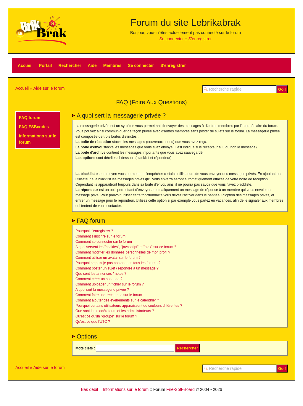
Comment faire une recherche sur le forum (108, 295)
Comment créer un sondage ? (99, 279)
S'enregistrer (200, 38)
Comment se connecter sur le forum (103, 242)
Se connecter (171, 38)
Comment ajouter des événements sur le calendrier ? (117, 300)
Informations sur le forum (126, 389)
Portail (45, 65)
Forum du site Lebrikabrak (185, 22)
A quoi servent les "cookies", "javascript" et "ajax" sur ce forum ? (125, 247)
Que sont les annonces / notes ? (100, 274)
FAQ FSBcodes (34, 126)
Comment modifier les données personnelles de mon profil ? (122, 252)
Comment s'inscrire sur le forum (100, 236)
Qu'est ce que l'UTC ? (92, 322)
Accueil (25, 65)
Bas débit (89, 389)
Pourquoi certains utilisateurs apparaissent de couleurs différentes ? (128, 306)
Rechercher (69, 65)
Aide (92, 65)
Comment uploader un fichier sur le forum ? (109, 284)
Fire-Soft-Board (180, 389)
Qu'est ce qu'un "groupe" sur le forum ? (106, 316)
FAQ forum (29, 117)
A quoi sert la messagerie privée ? (102, 290)
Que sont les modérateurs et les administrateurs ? (114, 311)
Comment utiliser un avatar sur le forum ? (108, 258)
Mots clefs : (85, 348)
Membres (112, 65)
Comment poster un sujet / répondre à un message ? (117, 268)
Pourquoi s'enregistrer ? (94, 231)
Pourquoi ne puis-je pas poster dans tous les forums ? (117, 263)
